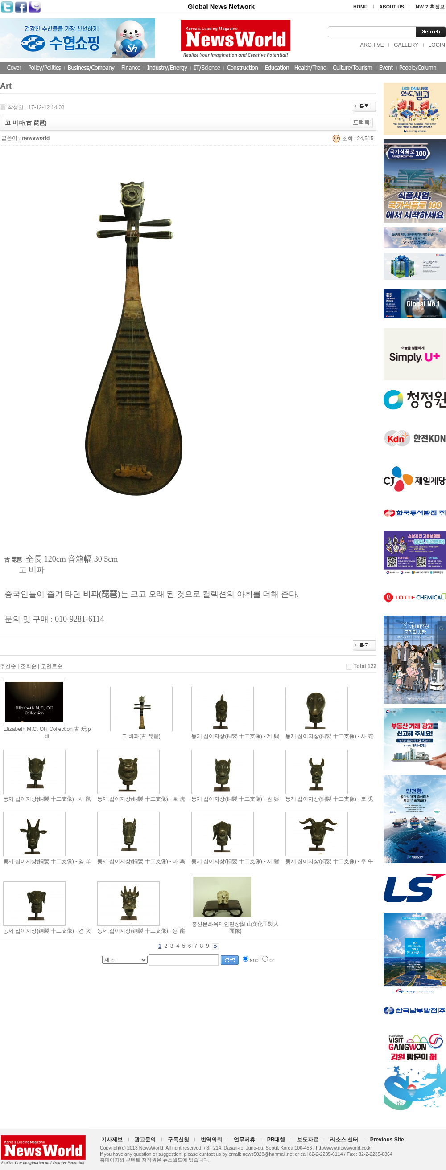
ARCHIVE (372, 45)
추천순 (8, 666)
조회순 (29, 666)
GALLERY (406, 45)
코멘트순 (51, 666)
